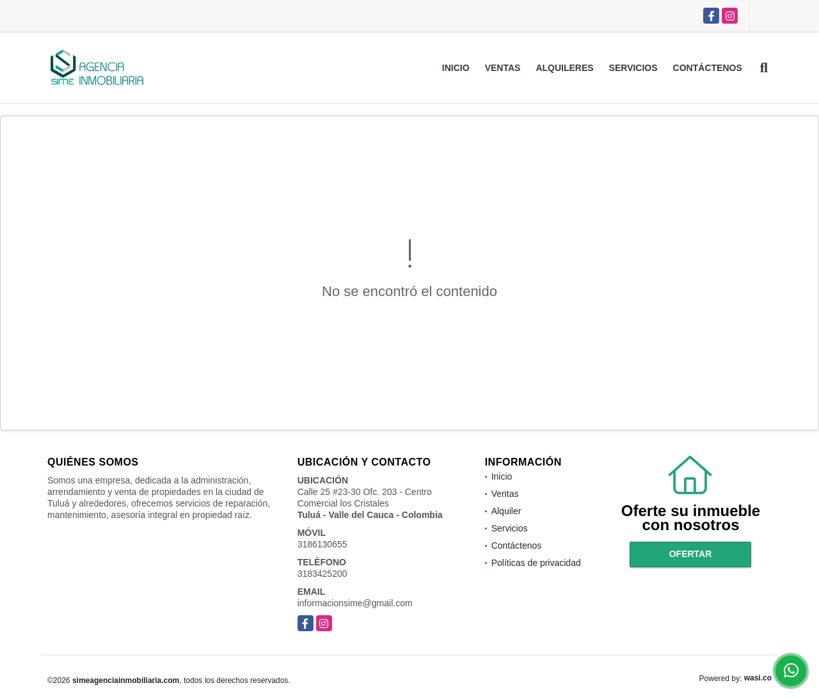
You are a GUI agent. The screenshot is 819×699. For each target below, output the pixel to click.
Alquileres (564, 68)
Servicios (633, 68)
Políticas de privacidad (536, 563)
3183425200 (322, 574)
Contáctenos (707, 68)
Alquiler (506, 511)
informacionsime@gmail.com (355, 603)
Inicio (456, 68)
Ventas (503, 68)
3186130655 (322, 544)
